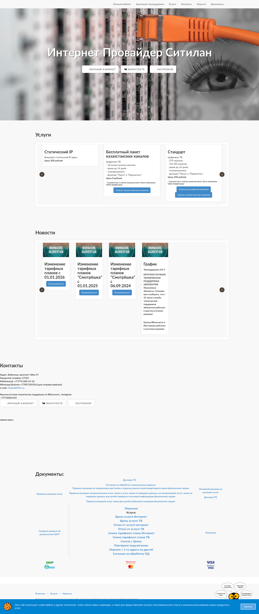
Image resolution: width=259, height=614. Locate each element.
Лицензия (131, 508)
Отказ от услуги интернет (131, 525)
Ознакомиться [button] (56, 283)
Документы (217, 4)
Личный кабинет (122, 4)
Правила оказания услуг (50, 493)
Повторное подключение (131, 545)
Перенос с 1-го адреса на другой (131, 549)
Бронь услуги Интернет (131, 516)
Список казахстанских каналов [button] (132, 190)
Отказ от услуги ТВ (131, 529)
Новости (201, 4)
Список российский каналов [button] (194, 189)
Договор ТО (129, 479)
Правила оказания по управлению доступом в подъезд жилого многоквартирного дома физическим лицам (131, 488)
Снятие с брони (131, 541)
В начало (40, 593)
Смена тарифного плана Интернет (131, 533)
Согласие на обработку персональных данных (131, 484)
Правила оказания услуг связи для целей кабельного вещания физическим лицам (130, 501)
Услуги (172, 4)
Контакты (186, 4)
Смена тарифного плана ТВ (131, 537)
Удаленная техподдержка (150, 4)
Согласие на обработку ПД (131, 553)
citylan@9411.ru (16, 387)
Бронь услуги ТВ (131, 520)
